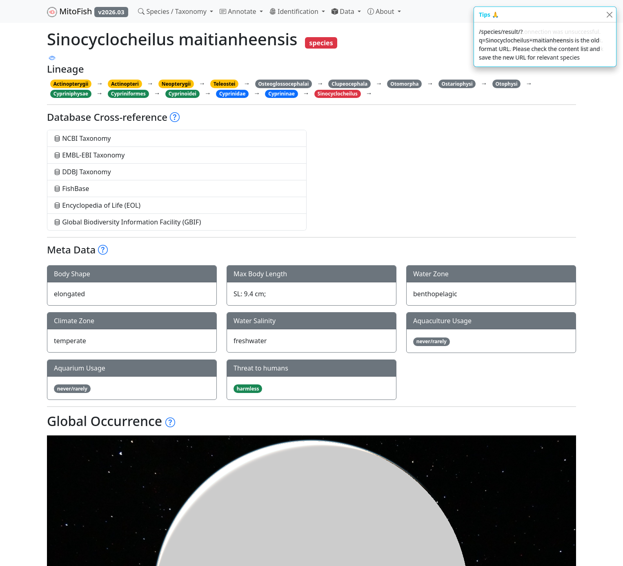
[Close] (609, 14)
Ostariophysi (456, 83)
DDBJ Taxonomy (82, 171)
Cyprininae (281, 93)
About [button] (381, 11)
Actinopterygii (71, 83)
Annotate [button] (239, 11)
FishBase (71, 188)
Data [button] (344, 11)
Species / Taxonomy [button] (173, 11)
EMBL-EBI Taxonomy (89, 155)
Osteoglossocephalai (283, 83)
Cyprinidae (232, 93)
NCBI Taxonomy (82, 138)
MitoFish (87, 11)
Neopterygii (176, 83)
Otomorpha (404, 83)
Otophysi (507, 83)
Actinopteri (125, 83)
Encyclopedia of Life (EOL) (97, 205)
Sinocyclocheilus (338, 93)
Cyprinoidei (182, 93)
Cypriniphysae (70, 93)
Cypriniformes (128, 93)
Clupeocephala (349, 83)
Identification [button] (294, 11)
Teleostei (224, 83)
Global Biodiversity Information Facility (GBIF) (127, 222)
